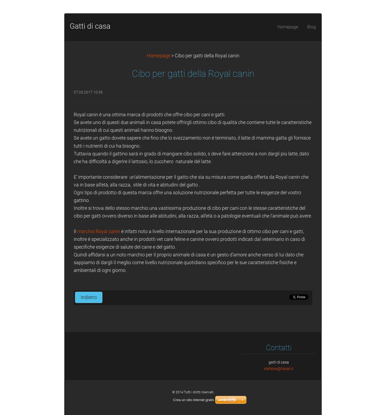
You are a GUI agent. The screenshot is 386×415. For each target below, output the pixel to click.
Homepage (158, 55)
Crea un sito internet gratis (193, 400)
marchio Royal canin (99, 231)
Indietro (89, 297)
